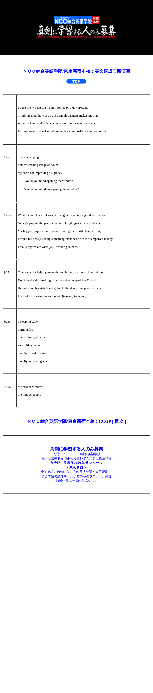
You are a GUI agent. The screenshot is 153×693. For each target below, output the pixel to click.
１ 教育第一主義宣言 (24, 503)
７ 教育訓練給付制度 (24, 569)
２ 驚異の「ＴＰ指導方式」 (31, 514)
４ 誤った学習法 (20, 536)
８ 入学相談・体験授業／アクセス (38, 580)
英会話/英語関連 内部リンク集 (76, 643)
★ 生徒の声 (15, 591)
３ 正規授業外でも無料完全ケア (35, 525)
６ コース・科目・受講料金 (31, 558)
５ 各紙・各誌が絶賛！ (26, 547)
